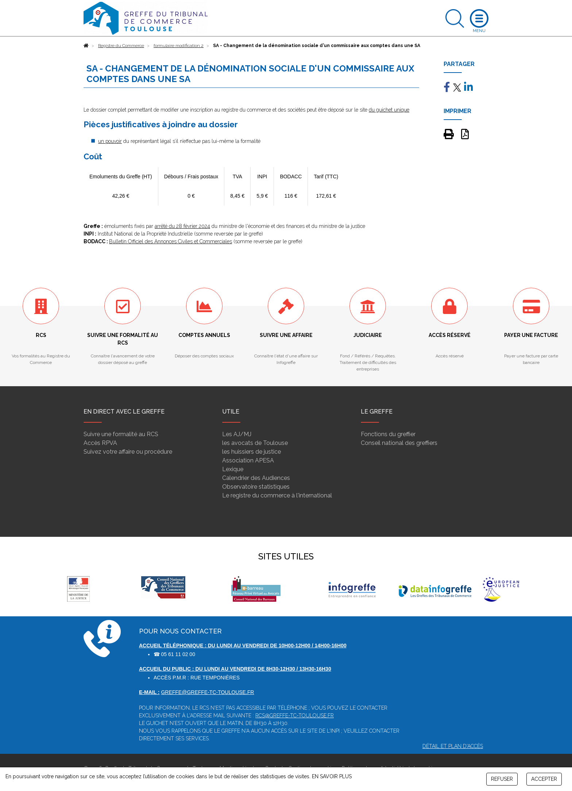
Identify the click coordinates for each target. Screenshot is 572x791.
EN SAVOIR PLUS (332, 776)
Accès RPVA (100, 442)
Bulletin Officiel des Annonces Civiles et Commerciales (170, 241)
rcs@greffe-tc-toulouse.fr (294, 715)
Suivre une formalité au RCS (121, 434)
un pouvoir (110, 141)
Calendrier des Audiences (256, 477)
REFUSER (502, 779)
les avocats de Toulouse (255, 442)
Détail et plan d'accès (452, 746)
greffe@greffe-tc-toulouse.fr (207, 692)
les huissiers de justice (251, 451)
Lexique (232, 469)
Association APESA (248, 460)
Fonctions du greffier (388, 434)
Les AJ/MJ (236, 434)
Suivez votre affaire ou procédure (128, 451)
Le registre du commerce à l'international (277, 495)
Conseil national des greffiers (399, 442)
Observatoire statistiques (256, 486)
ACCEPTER (544, 779)
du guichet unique (389, 110)
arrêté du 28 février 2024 (182, 226)
